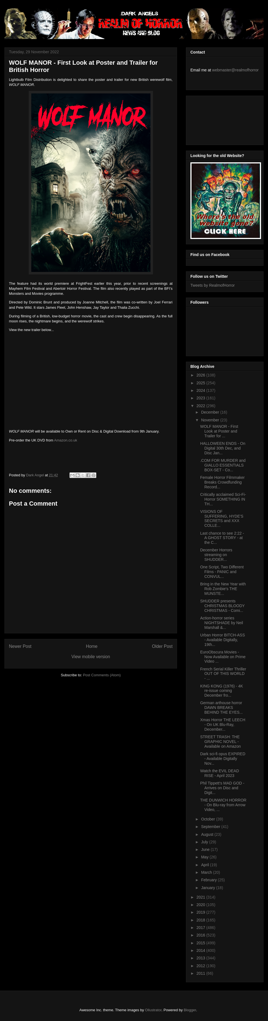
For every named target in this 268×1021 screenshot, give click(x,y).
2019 (201, 912)
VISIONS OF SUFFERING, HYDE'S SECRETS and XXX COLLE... (221, 518)
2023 (201, 398)
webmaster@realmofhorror (235, 70)
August (207, 834)
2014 (201, 950)
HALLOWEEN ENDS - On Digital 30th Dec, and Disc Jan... (222, 448)
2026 (201, 375)
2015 (201, 943)
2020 (201, 904)
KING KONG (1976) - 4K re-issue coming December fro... (221, 691)
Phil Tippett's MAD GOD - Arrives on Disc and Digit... (222, 788)
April (205, 865)
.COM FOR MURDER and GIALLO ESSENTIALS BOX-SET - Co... (223, 465)
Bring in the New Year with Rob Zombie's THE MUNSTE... (223, 589)
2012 (201, 966)
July (205, 842)
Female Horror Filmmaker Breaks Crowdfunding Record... (222, 482)
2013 (201, 958)
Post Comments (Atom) (102, 675)
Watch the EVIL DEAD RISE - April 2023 (219, 773)
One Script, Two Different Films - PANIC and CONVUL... (222, 572)
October (208, 819)
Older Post (162, 646)
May (205, 857)
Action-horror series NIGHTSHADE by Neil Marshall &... (221, 623)
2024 (201, 390)
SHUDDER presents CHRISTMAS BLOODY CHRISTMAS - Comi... (222, 606)
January (208, 887)
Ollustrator (153, 1010)
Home (92, 646)
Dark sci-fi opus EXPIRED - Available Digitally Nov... (222, 759)
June (205, 849)
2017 (201, 927)
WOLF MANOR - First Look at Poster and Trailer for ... (219, 431)
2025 (201, 383)
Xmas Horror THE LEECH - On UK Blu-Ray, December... (222, 725)
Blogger (190, 1010)
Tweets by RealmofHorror (212, 285)
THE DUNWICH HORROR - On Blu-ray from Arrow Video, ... (223, 805)
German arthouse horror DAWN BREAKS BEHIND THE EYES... (221, 708)
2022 (201, 406)
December (210, 412)
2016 (201, 935)
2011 (201, 973)
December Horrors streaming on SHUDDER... (216, 555)
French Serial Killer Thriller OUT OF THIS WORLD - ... (223, 674)
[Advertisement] (215, 119)
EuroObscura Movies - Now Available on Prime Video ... (223, 657)
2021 (201, 897)
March (207, 872)
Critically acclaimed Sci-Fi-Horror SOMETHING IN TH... (223, 499)
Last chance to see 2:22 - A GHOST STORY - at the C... (222, 538)
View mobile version (90, 656)
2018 (201, 920)
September (211, 826)
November (210, 420)
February (209, 880)
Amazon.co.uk (65, 440)
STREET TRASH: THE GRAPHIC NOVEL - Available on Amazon (220, 742)
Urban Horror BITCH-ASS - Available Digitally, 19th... (222, 640)
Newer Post (20, 646)
